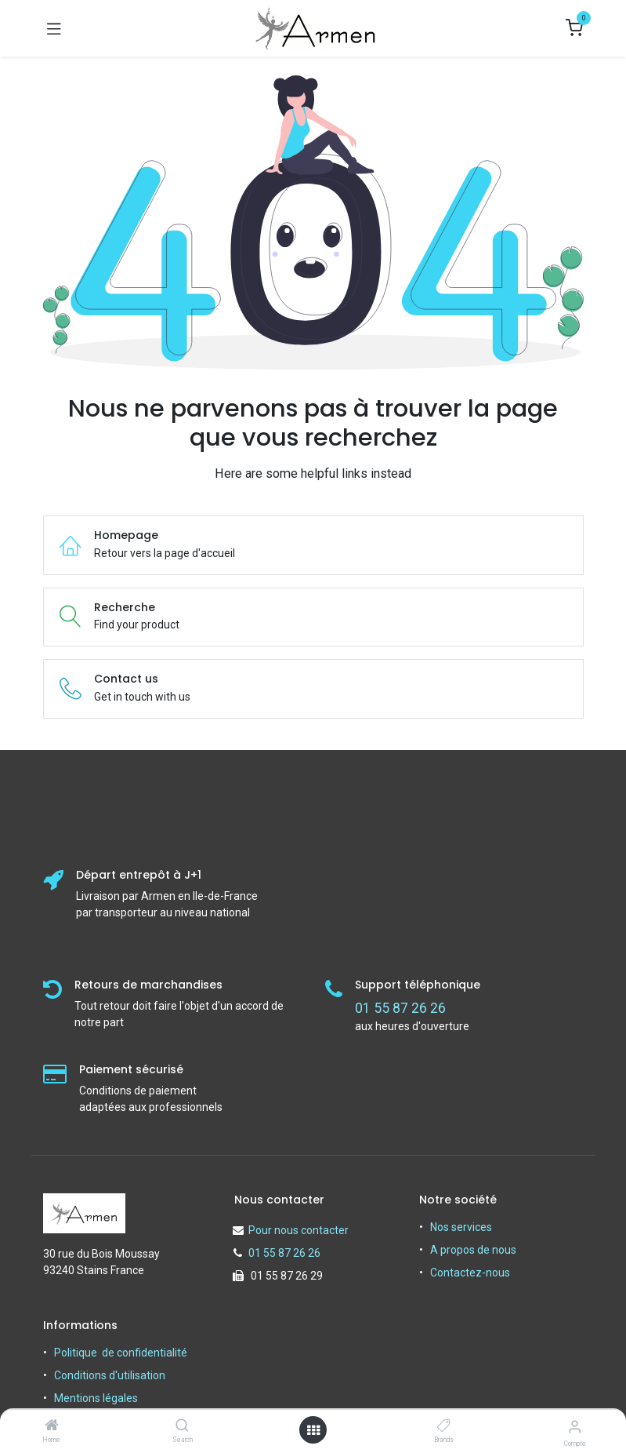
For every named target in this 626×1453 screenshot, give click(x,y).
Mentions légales (96, 1398)
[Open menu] (313, 1430)
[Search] (182, 1426)
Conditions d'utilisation (109, 1375)
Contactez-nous (470, 1272)
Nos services (461, 1227)
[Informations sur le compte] (574, 1427)
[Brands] (443, 1426)
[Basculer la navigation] (54, 28)
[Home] (52, 1426)
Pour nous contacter (298, 1230)
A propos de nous (473, 1250)
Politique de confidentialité (120, 1352)
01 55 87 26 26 (284, 1253)
